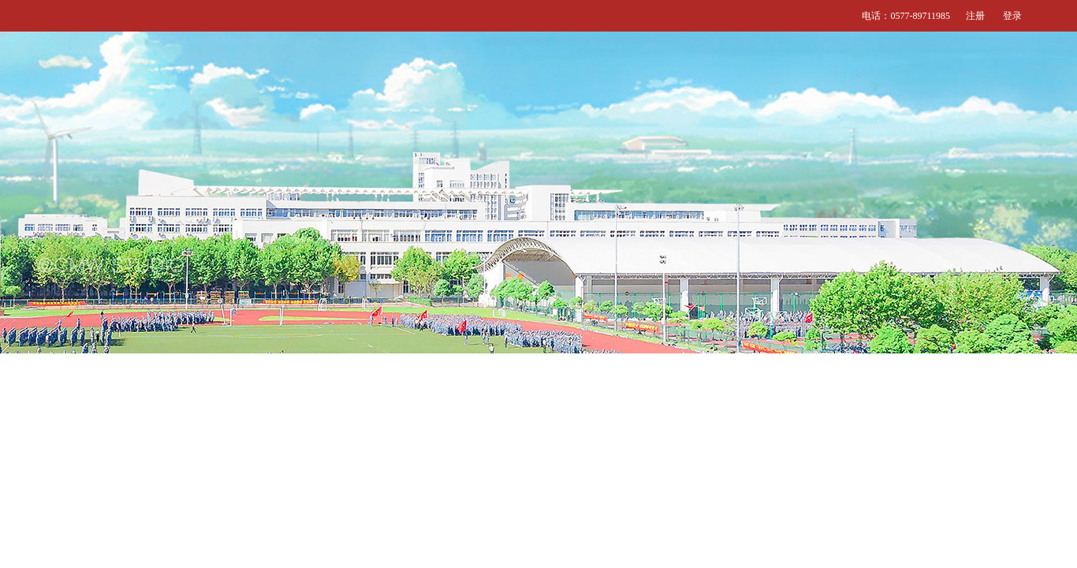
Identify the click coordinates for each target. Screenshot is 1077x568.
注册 (975, 15)
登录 (1012, 15)
